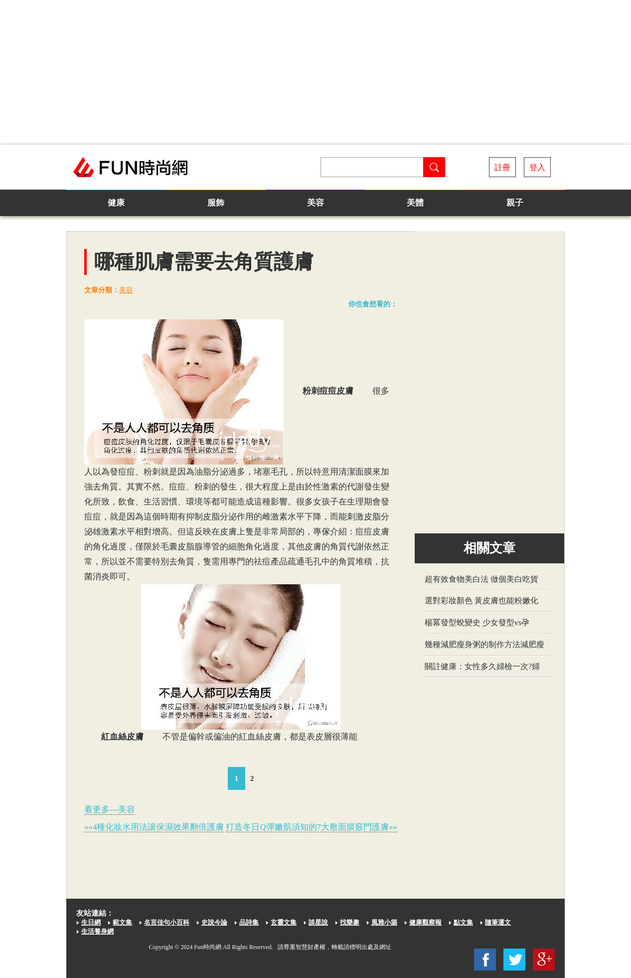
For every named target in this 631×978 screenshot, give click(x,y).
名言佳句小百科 (166, 922)
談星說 (318, 922)
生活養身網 (97, 931)
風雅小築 (384, 922)
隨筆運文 (498, 922)
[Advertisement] (315, 72)
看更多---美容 (109, 809)
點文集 (463, 922)
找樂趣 (349, 922)
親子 (514, 203)
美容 (315, 203)
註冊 (502, 167)
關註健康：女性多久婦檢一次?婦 (482, 666)
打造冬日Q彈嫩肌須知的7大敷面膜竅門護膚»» (311, 827)
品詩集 (249, 922)
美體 (415, 203)
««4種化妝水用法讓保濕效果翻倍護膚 (154, 827)
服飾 (215, 203)
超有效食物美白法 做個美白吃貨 (481, 579)
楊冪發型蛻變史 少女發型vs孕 (477, 622)
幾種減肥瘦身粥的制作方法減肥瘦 (484, 644)
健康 (116, 203)
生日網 (91, 922)
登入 (537, 167)
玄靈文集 (284, 922)
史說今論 (214, 922)
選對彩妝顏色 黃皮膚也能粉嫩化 (481, 600)
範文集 (122, 922)
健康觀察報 (425, 922)
